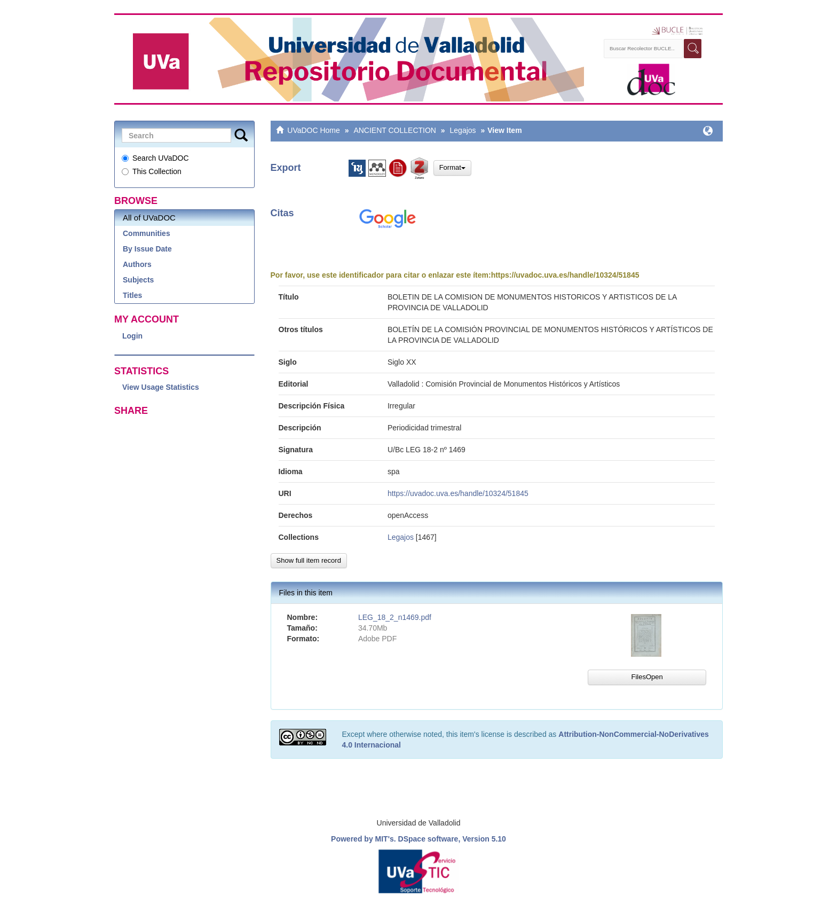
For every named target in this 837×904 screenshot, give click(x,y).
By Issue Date (147, 249)
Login (132, 336)
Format (452, 167)
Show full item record (309, 560)
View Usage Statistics (160, 387)
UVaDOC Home (313, 130)
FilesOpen (646, 677)
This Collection (151, 171)
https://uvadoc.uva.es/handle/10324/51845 (565, 275)
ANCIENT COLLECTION (394, 130)
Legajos (463, 130)
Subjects (138, 280)
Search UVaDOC (155, 158)
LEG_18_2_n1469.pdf (394, 617)
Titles (132, 295)
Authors (137, 264)
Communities (146, 233)
